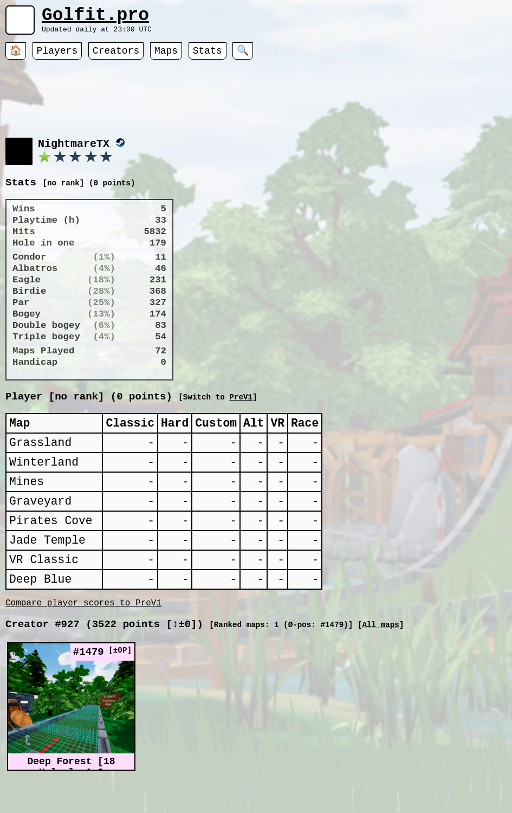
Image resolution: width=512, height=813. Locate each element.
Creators (116, 56)
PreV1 (350, 410)
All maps (380, 666)
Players (57, 56)
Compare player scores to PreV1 (83, 642)
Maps (166, 56)
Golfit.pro (95, 17)
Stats (207, 56)
